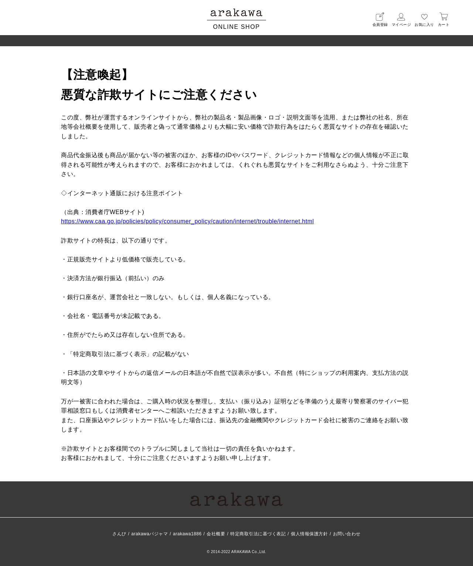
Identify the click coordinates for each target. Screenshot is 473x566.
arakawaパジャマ (149, 533)
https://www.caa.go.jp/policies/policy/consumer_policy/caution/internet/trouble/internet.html (187, 221)
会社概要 (216, 533)
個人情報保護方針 (309, 533)
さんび (119, 533)
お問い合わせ (347, 533)
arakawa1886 (187, 533)
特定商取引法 (258, 533)
